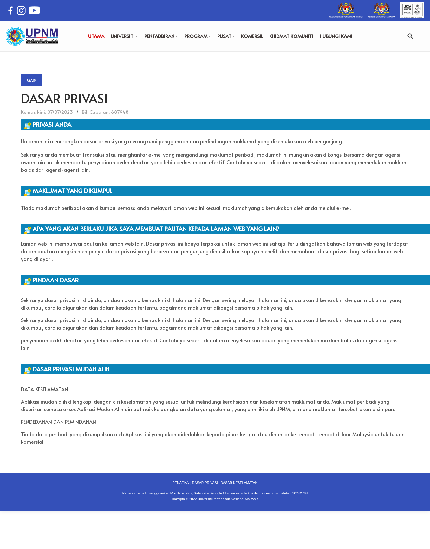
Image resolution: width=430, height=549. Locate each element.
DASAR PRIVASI (205, 483)
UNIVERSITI (124, 36)
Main (31, 80)
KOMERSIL (252, 36)
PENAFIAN (181, 483)
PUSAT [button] (226, 36)
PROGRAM (197, 36)
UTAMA (96, 36)
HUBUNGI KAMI (336, 36)
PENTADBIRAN (161, 36)
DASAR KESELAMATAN (238, 483)
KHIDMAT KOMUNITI (291, 36)
